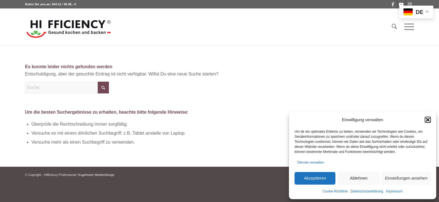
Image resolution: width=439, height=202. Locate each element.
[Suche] (394, 27)
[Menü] (407, 27)
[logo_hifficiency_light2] (68, 27)
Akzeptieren (315, 178)
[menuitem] (394, 27)
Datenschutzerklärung (367, 191)
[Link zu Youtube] (401, 4)
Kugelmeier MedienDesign (96, 174)
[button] (428, 120)
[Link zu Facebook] (393, 4)
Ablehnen (358, 178)
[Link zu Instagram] (410, 4)
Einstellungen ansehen (406, 178)
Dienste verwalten (310, 162)
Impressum (394, 191)
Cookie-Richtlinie (335, 191)
